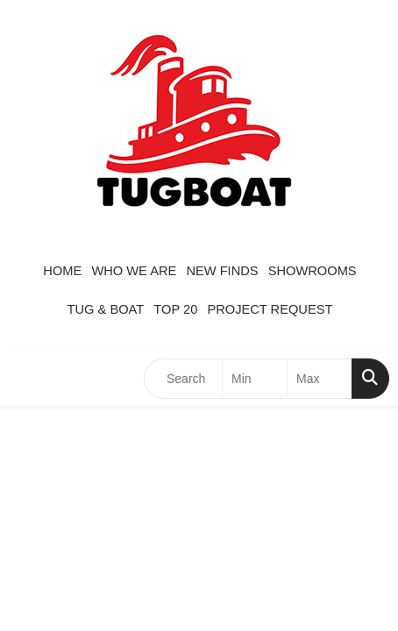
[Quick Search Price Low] (255, 378)
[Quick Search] (183, 378)
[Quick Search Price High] (319, 378)
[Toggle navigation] (27, 378)
